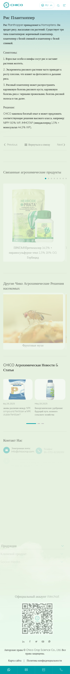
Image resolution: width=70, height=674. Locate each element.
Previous (10, 146)
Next (61, 146)
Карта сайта (14, 660)
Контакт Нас (12, 442)
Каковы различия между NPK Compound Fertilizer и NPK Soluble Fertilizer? (14, 411)
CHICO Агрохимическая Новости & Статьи (30, 367)
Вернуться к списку (37, 146)
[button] (45, 178)
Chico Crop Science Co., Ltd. (43, 650)
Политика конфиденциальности (44, 660)
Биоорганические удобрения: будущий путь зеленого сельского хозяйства (47, 411)
